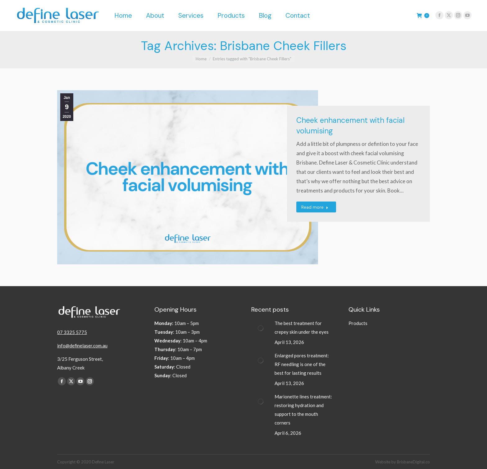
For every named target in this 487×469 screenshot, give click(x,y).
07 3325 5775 (72, 332)
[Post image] (260, 328)
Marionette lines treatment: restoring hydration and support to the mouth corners (303, 409)
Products (357, 323)
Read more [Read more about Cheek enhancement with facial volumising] (314, 207)
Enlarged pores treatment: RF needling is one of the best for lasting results (302, 364)
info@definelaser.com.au (82, 345)
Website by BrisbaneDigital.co (402, 461)
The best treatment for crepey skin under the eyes (302, 327)
